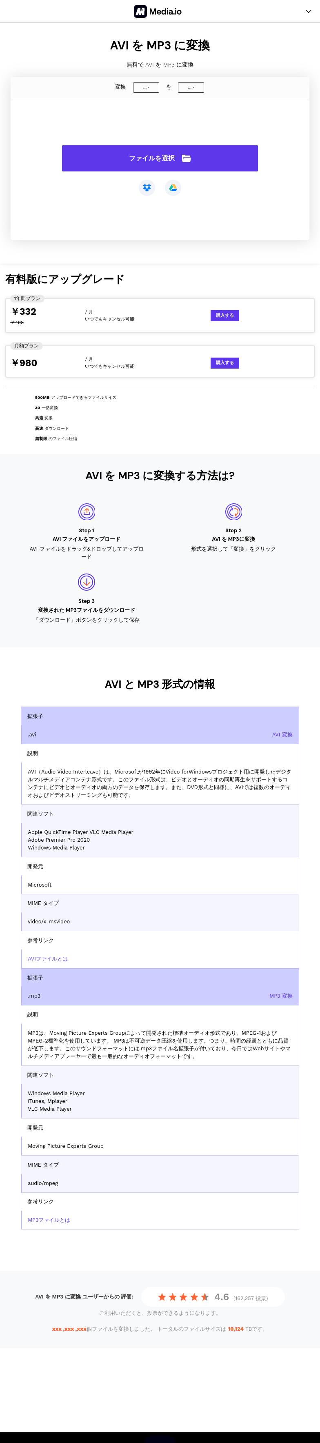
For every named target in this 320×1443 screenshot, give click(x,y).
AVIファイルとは (48, 959)
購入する (225, 315)
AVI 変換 (282, 735)
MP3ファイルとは (49, 1220)
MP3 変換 (281, 996)
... (145, 87)
